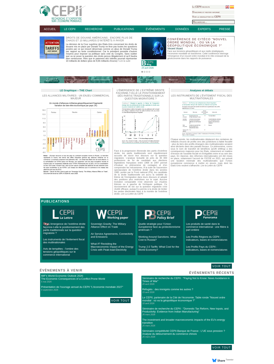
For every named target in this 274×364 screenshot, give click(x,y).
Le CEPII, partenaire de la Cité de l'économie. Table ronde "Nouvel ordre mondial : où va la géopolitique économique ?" (183, 299)
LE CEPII (70, 29)
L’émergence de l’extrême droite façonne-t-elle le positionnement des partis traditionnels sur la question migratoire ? (64, 228)
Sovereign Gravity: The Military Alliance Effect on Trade (108, 225)
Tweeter (229, 359)
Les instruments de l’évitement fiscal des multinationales (201, 97)
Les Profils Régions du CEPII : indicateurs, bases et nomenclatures (206, 238)
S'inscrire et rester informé (206, 12)
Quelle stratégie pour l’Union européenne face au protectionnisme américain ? (159, 226)
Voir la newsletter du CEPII (206, 16)
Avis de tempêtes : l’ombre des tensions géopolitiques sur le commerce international (60, 251)
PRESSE (224, 29)
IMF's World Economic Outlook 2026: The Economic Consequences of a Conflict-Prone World (73, 277)
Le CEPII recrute (201, 6)
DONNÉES (182, 29)
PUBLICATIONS (124, 29)
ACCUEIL (50, 29)
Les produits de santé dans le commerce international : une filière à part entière (207, 226)
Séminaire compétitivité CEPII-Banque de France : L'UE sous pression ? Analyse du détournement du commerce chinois (183, 332)
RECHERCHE (94, 29)
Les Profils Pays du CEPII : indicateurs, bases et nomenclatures (206, 248)
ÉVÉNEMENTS (155, 29)
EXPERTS (204, 29)
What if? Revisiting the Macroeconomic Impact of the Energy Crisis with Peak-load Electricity (112, 246)
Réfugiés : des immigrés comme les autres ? (167, 289)
